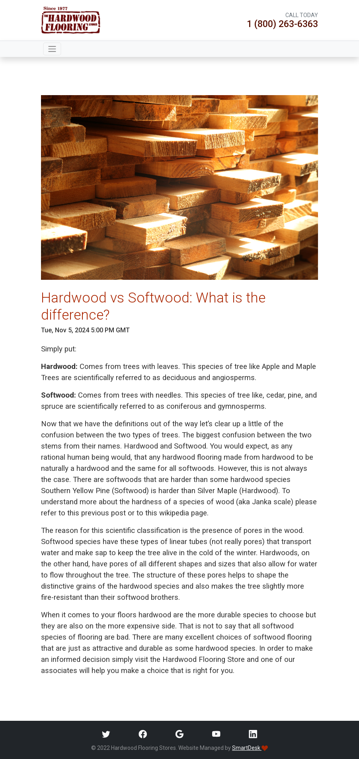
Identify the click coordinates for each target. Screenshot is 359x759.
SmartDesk (250, 748)
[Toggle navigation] (52, 49)
